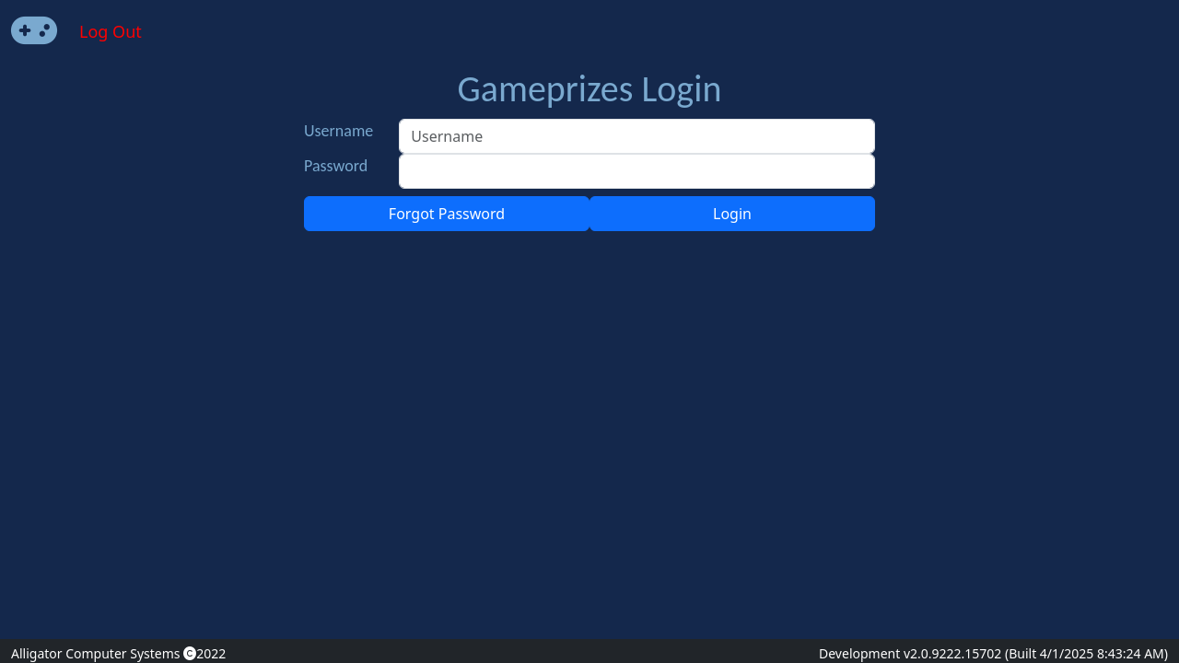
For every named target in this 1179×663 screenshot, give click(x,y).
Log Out (110, 31)
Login (732, 214)
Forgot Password (447, 214)
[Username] (637, 136)
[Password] (637, 171)
